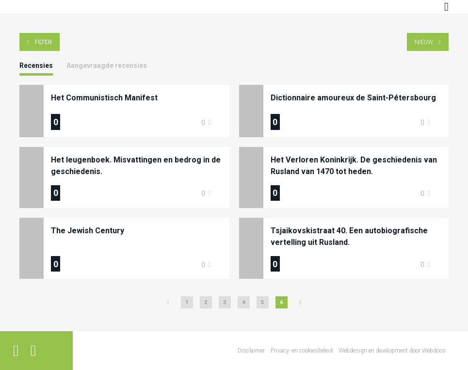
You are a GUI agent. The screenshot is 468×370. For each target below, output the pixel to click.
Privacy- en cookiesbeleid (302, 350)
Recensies (36, 65)
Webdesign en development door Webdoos (392, 350)
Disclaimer (251, 350)
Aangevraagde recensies (106, 65)
